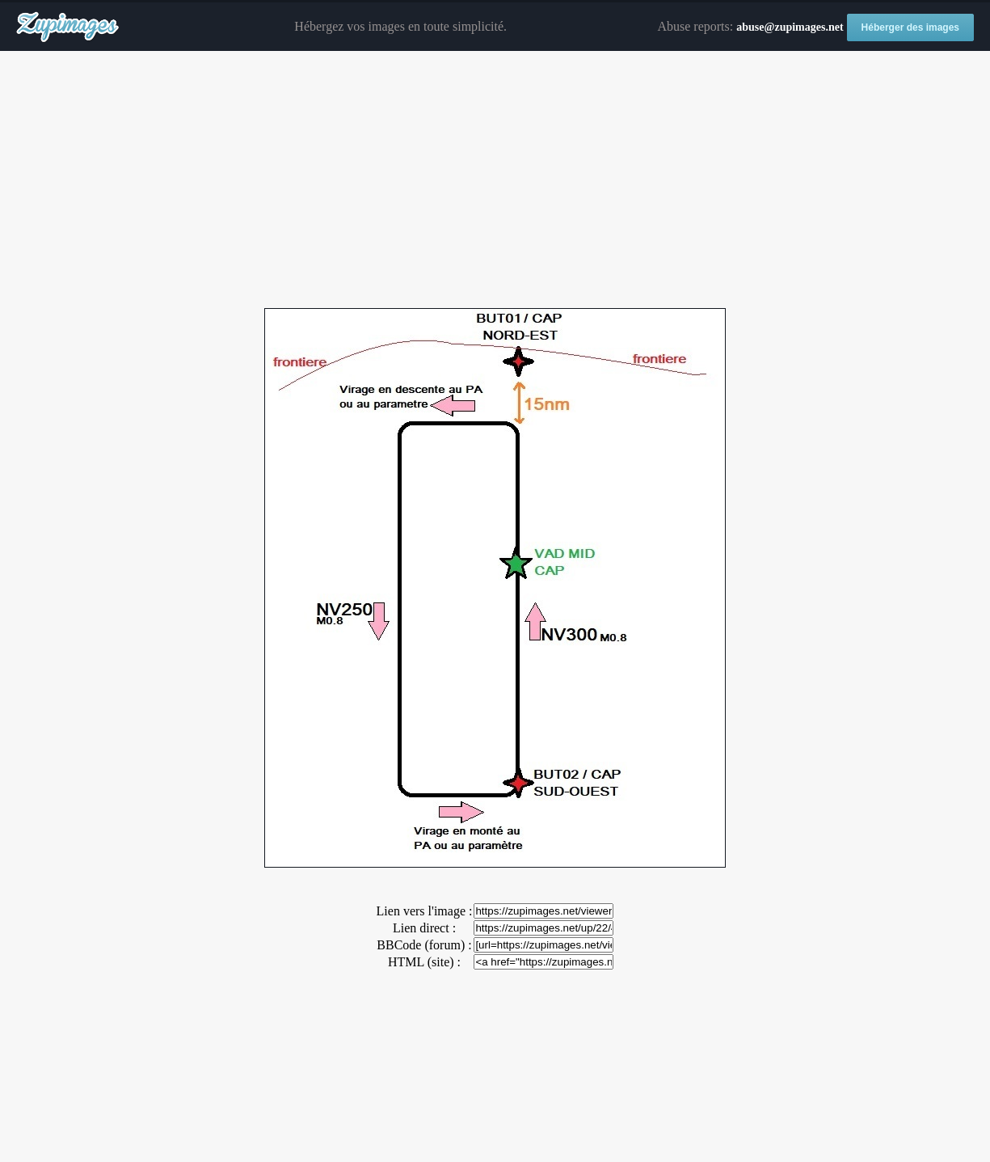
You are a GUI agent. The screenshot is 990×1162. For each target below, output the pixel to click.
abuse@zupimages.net (789, 27)
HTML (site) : (424, 962)
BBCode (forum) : (424, 945)
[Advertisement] (495, 180)
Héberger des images (910, 27)
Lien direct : (424, 928)
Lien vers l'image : (425, 911)
